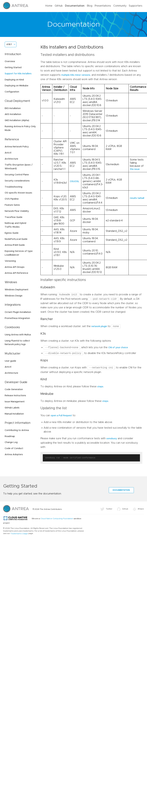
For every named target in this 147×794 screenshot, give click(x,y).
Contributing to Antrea (17, 430)
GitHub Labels (12, 408)
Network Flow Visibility (17, 211)
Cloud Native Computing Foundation (56, 519)
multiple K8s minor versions (75, 75)
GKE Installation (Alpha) (17, 120)
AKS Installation (13, 114)
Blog (89, 6)
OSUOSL (74, 181)
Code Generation (14, 389)
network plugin (99, 327)
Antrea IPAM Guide (15, 245)
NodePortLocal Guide (16, 239)
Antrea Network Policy (17, 147)
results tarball (137, 198)
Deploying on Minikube (16, 86)
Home (48, 6)
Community (119, 6)
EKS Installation (13, 108)
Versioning (10, 261)
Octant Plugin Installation (18, 312)
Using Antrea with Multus (18, 335)
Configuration (12, 92)
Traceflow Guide (13, 217)
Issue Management (15, 402)
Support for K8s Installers (18, 74)
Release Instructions (15, 395)
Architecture (11, 159)
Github (122, 509)
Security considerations (17, 181)
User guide (10, 361)
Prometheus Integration (17, 318)
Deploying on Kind (14, 80)
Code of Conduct (14, 448)
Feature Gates (12, 205)
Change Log (11, 442)
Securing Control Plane (17, 175)
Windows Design (13, 296)
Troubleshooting (13, 187)
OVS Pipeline (12, 199)
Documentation (74, 6)
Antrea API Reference (16, 273)
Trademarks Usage (19, 534)
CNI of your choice (118, 348)
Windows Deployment (16, 290)
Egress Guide (11, 233)
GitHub (59, 6)
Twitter (106, 509)
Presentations (103, 6)
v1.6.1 (9, 44)
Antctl (8, 153)
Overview (10, 61)
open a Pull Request (61, 416)
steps (100, 387)
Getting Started (13, 67)
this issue (135, 169)
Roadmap (10, 436)
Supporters (135, 6)
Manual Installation (14, 414)
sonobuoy (111, 439)
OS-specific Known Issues (18, 193)
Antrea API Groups (14, 267)
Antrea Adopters (14, 454)
